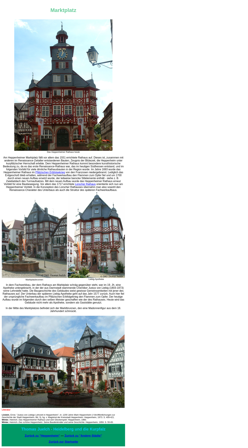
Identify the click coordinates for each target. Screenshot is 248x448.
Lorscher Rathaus (85, 184)
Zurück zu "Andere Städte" (83, 435)
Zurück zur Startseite (63, 441)
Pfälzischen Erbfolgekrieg (50, 172)
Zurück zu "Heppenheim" (42, 435)
